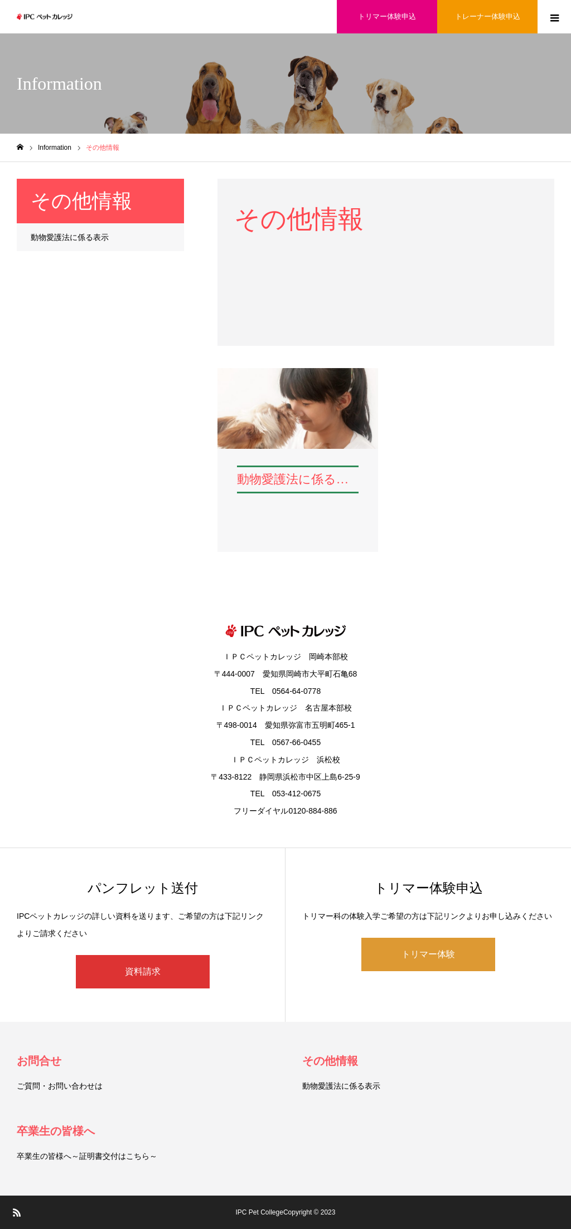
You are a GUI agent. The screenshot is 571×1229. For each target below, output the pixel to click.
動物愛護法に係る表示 (70, 237)
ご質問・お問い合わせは (60, 1085)
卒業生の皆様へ (56, 1131)
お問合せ (39, 1061)
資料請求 (143, 971)
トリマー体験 (428, 954)
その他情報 (330, 1061)
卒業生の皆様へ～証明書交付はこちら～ (87, 1156)
